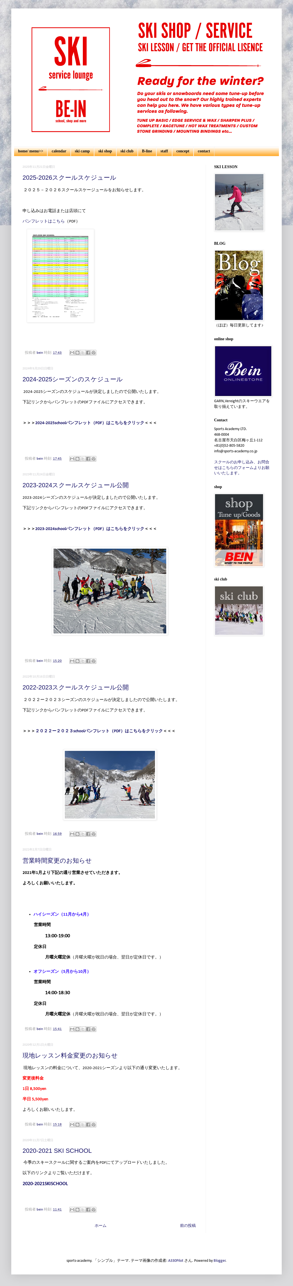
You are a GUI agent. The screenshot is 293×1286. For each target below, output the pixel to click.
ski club (127, 151)
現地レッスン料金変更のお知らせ (70, 1055)
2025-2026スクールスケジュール (69, 177)
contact (204, 151)
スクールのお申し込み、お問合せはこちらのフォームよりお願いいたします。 (241, 467)
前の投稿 (188, 1226)
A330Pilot (175, 1261)
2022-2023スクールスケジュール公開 (76, 687)
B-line (147, 151)
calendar (59, 151)
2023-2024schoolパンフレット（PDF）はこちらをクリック (89, 529)
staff (164, 151)
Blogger (220, 1261)
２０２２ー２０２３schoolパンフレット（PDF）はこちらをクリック (99, 731)
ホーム (100, 1226)
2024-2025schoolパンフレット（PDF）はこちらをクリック (89, 423)
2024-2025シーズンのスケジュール (73, 379)
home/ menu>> (30, 151)
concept (182, 151)
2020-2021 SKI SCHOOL (57, 1150)
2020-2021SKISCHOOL (45, 1184)
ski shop (105, 151)
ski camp (82, 151)
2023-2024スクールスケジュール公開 (76, 485)
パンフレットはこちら (44, 221)
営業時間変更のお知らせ (57, 860)
